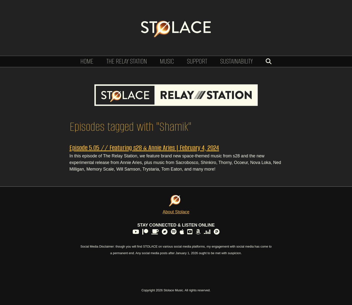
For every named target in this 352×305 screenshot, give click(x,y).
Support (197, 61)
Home (86, 61)
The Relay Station (126, 61)
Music (167, 61)
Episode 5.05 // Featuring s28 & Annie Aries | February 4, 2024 (144, 147)
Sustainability (236, 61)
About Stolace (176, 211)
